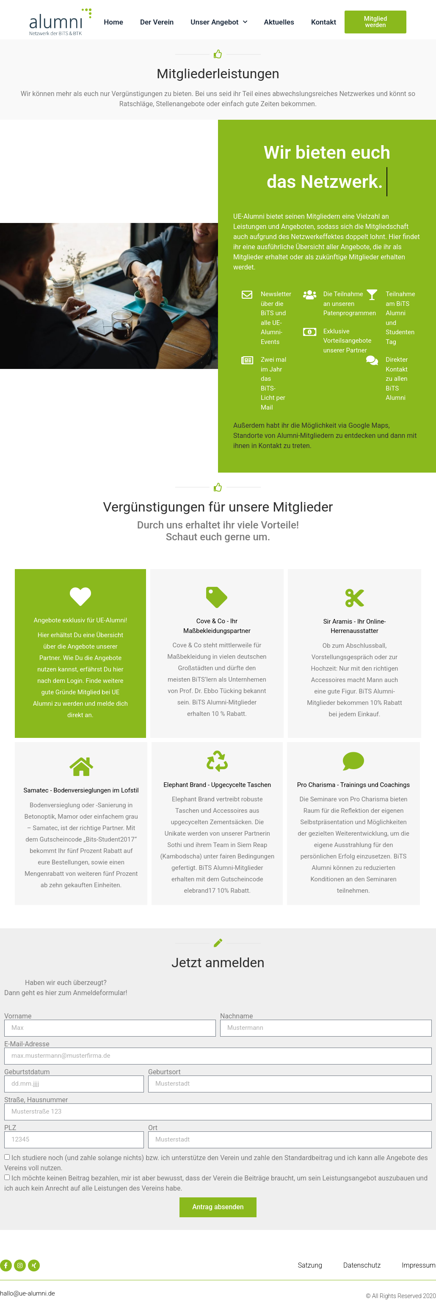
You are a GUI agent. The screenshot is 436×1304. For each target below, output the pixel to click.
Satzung (310, 1265)
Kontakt (323, 22)
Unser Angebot (218, 22)
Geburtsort (164, 1072)
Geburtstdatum (27, 1072)
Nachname (236, 1016)
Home (113, 22)
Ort (152, 1128)
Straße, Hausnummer (36, 1100)
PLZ (10, 1128)
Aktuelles (279, 22)
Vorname (17, 1016)
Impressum (419, 1265)
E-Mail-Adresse (27, 1044)
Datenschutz (362, 1265)
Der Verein (157, 22)
